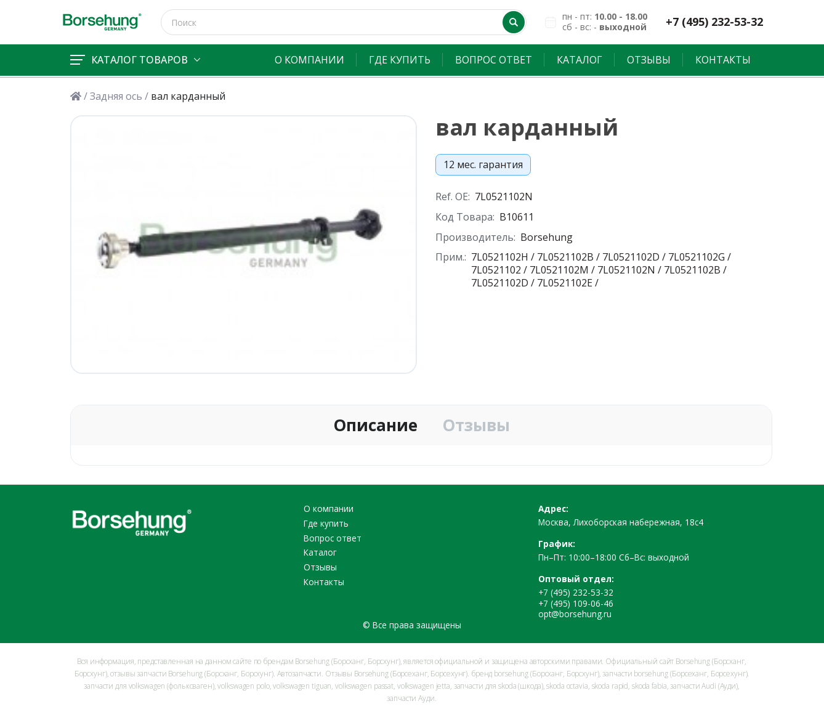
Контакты (723, 60)
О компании (309, 60)
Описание (375, 425)
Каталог (579, 60)
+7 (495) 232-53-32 (714, 22)
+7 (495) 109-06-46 (575, 603)
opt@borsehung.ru (575, 614)
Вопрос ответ (493, 60)
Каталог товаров (135, 60)
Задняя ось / (119, 96)
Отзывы (649, 60)
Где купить (399, 60)
